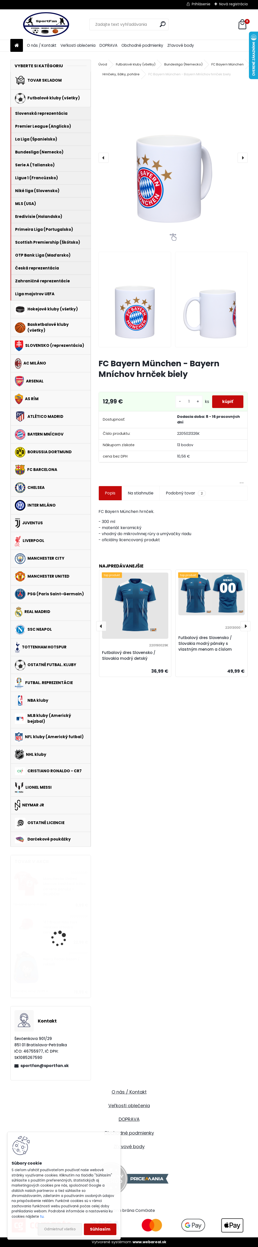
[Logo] (45, 24)
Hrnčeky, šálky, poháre (121, 74)
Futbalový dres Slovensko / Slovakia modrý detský (128, 655)
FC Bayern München (227, 64)
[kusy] (189, 401)
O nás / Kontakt (41, 45)
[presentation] (104, 158)
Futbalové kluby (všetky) (135, 64)
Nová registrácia (233, 4)
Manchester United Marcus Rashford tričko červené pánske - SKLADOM (64, 886)
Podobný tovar (186, 493)
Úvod (103, 64)
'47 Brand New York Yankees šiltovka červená (60, 927)
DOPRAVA (108, 45)
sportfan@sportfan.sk (44, 1066)
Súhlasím (100, 1229)
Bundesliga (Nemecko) (183, 64)
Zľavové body (180, 45)
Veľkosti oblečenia (77, 45)
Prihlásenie (201, 4)
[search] (163, 24)
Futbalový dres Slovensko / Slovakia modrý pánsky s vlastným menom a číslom (205, 643)
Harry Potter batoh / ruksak (61, 962)
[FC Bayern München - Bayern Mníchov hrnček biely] (173, 158)
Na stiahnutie (140, 493)
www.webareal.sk (149, 1241)
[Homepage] (16, 45)
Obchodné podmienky (142, 45)
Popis (110, 493)
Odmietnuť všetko (60, 1229)
